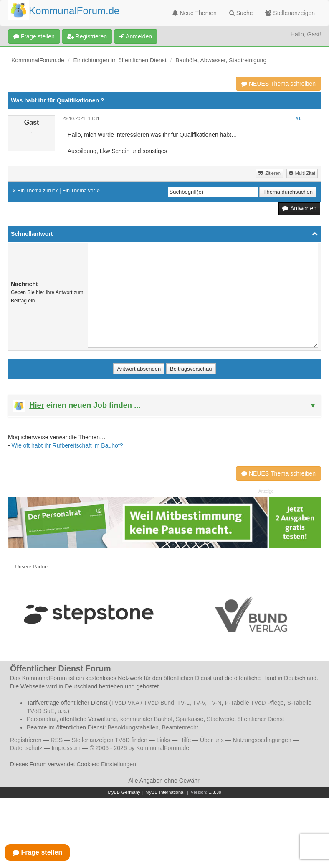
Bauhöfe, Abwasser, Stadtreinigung (220, 60)
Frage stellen (34, 36)
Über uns (212, 740)
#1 (298, 118)
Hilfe (185, 740)
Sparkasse (189, 719)
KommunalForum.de (37, 60)
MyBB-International (165, 792)
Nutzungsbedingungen (262, 740)
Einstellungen (118, 764)
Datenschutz (26, 748)
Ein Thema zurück (38, 191)
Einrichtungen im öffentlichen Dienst (120, 60)
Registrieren (87, 36)
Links (163, 740)
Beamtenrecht (180, 727)
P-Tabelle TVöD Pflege (254, 702)
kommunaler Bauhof (146, 719)
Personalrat (42, 719)
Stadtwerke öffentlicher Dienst (245, 719)
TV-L (183, 702)
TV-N (215, 702)
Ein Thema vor (79, 191)
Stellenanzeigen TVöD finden (109, 740)
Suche (241, 13)
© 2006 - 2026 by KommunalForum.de (139, 748)
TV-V (198, 702)
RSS (57, 740)
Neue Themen (194, 13)
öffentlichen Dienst (188, 678)
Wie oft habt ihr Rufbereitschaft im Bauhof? (67, 445)
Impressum (66, 748)
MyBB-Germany (124, 792)
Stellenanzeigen (290, 13)
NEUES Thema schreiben (278, 83)
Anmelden (135, 36)
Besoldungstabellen (133, 727)
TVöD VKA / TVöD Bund (142, 702)
